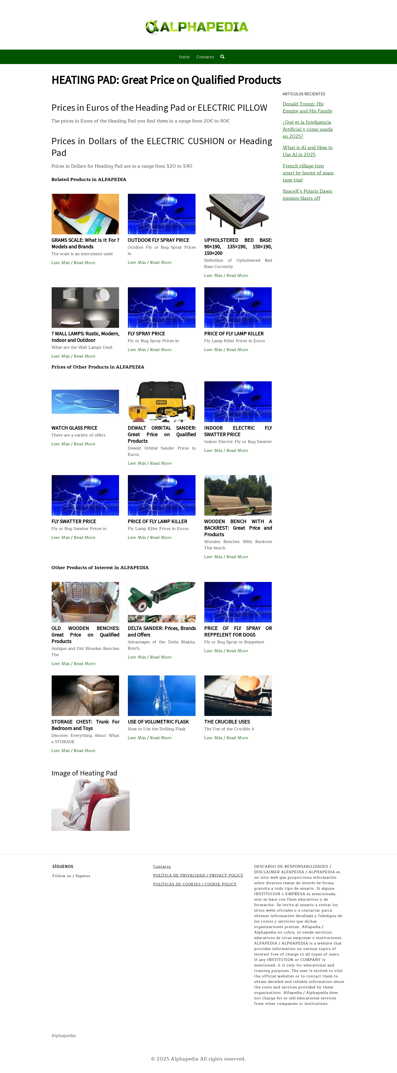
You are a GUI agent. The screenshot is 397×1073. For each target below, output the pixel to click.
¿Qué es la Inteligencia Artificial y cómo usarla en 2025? (308, 129)
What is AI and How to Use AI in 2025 (308, 151)
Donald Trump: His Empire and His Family (308, 107)
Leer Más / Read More (73, 263)
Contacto (205, 57)
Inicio (184, 57)
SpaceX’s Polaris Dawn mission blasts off (307, 194)
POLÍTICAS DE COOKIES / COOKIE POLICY (195, 884)
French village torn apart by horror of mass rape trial (308, 173)
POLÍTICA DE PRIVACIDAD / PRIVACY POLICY (198, 875)
